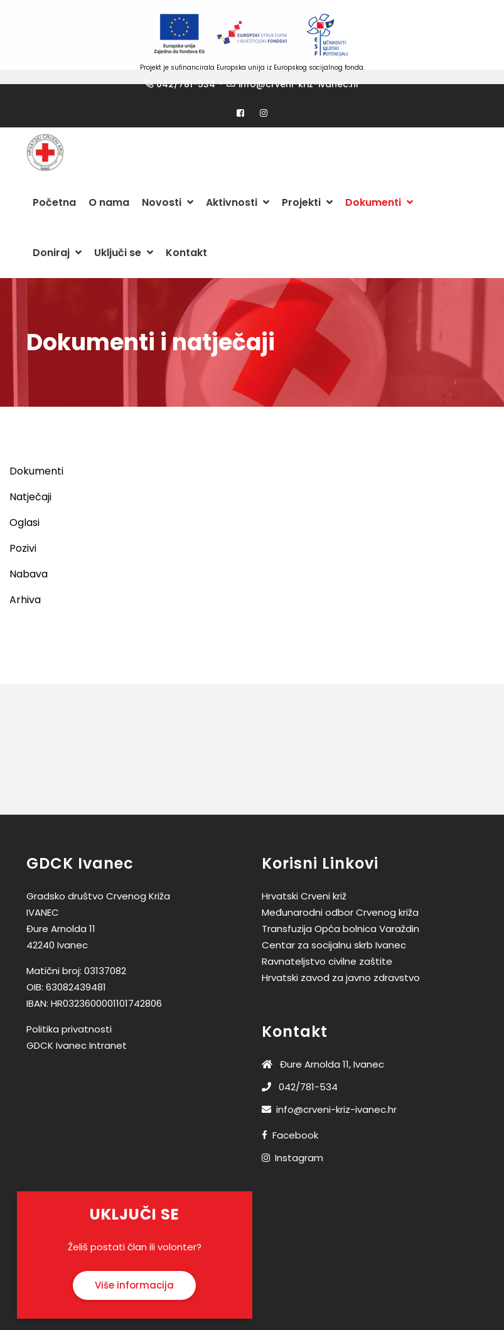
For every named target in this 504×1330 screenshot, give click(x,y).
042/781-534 (300, 1057)
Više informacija (134, 1255)
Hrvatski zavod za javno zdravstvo (341, 948)
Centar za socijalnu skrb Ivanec (334, 915)
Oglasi (24, 493)
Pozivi (22, 519)
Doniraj (57, 223)
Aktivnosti (237, 173)
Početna (54, 173)
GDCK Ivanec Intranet (76, 1015)
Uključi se (123, 223)
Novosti (167, 173)
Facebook (295, 1105)
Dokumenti (379, 173)
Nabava (28, 544)
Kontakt (186, 223)
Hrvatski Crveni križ (304, 866)
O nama (108, 173)
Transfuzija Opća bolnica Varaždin (340, 899)
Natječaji (30, 467)
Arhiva (25, 570)
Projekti (307, 173)
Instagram (299, 1128)
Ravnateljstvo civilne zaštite (327, 931)
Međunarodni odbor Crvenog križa (340, 882)
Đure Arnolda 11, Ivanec (323, 1034)
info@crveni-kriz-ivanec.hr (329, 1079)
